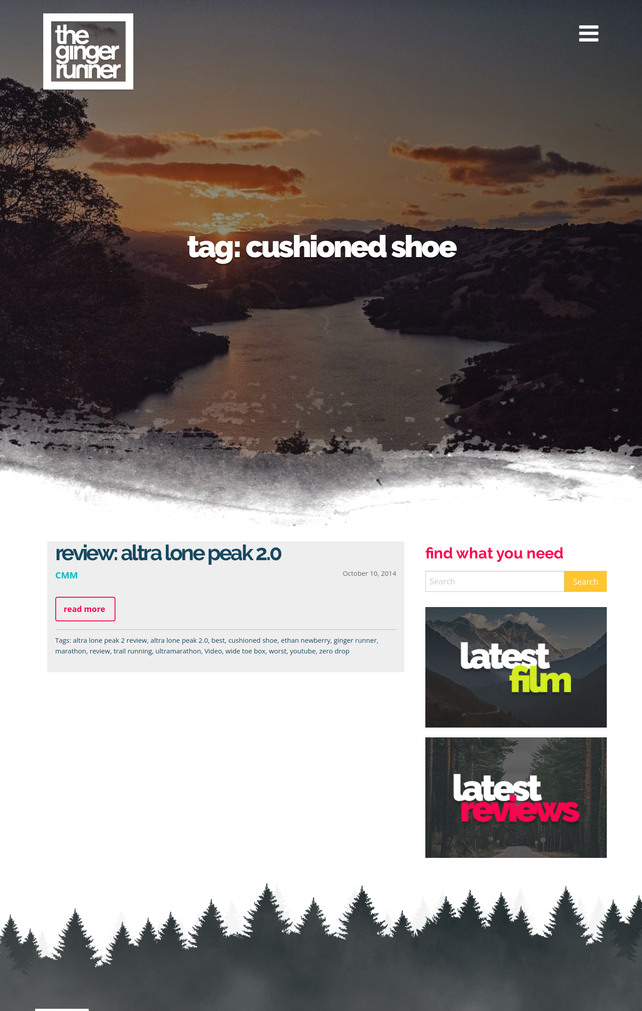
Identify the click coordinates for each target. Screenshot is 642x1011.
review (100, 650)
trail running (133, 650)
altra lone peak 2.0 (179, 640)
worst (277, 650)
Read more (84, 608)
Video (213, 650)
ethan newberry (305, 640)
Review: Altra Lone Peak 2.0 (168, 552)
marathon (70, 650)
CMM (66, 575)
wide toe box (246, 650)
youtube (303, 650)
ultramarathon (178, 650)
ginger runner (355, 640)
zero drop (334, 650)
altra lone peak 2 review (110, 640)
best (218, 640)
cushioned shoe (252, 640)
